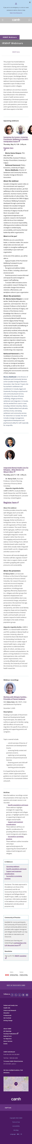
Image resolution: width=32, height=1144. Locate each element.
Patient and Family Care (10, 1005)
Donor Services (7, 1041)
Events (5, 1043)
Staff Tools (8, 1108)
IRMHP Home (16, 52)
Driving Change (7, 1020)
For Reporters (7, 1038)
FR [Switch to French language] (21, 1134)
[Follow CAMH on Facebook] (12, 995)
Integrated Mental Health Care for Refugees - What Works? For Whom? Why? (15, 470)
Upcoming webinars (12, 866)
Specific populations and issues (18, 805)
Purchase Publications (9, 1034)
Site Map (16, 1130)
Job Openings (7, 1031)
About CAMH (7, 1028)
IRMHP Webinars (10, 37)
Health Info (6, 1008)
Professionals (7, 1015)
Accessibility (16, 1126)
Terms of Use (16, 1122)
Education (6, 1013)
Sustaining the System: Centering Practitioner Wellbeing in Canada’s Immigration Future (15, 139)
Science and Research (9, 1010)
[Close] (30, 2)
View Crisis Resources (16, 13)
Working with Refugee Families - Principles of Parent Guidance (15, 698)
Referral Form (7, 1036)
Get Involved (7, 1018)
